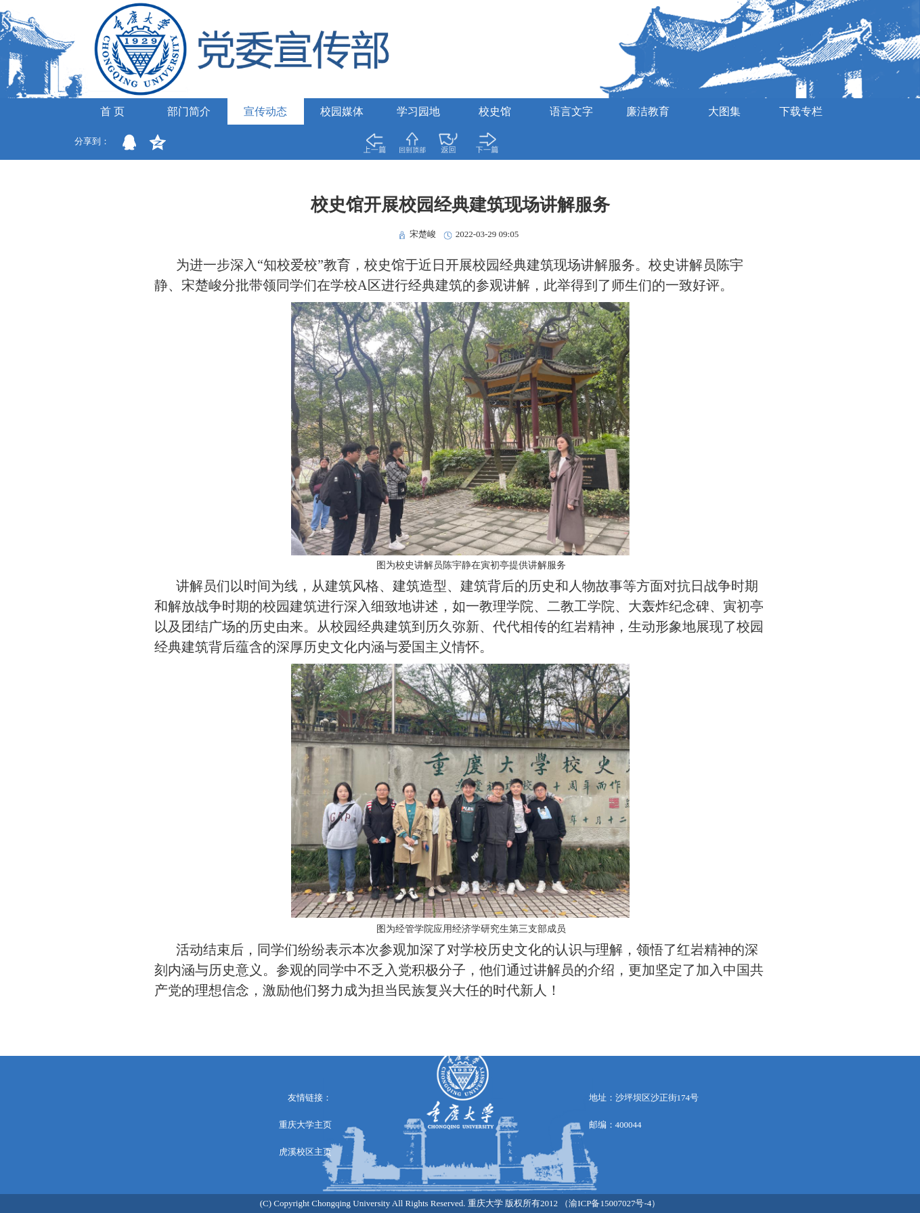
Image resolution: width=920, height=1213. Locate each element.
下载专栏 (801, 111)
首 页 (112, 111)
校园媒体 (342, 111)
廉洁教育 (648, 111)
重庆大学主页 (305, 1125)
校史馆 (495, 111)
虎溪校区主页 (305, 1152)
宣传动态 (265, 111)
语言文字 (571, 111)
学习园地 (418, 111)
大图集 (724, 111)
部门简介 (189, 111)
